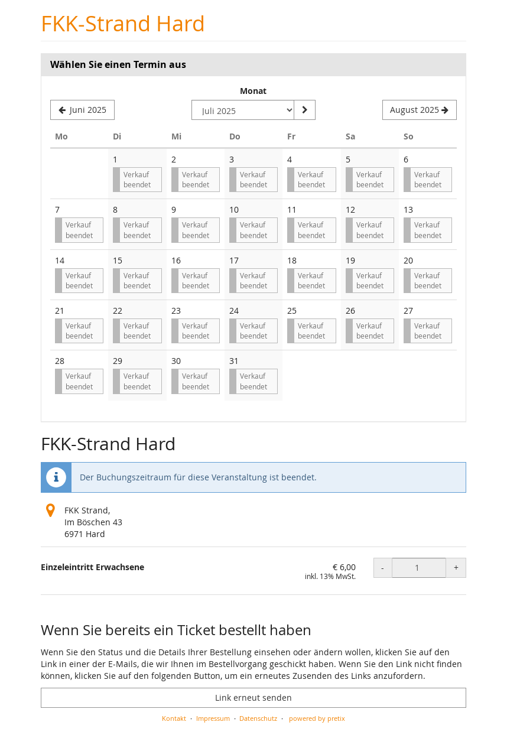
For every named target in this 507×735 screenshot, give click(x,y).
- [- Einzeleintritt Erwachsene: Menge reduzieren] (382, 567)
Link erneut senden (253, 697)
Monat (253, 90)
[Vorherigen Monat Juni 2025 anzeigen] (82, 110)
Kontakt (174, 718)
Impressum (213, 718)
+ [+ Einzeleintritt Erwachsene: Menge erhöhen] (456, 567)
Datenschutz (258, 718)
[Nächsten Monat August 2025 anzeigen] (419, 110)
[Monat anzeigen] (304, 110)
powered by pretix (317, 718)
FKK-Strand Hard (123, 23)
